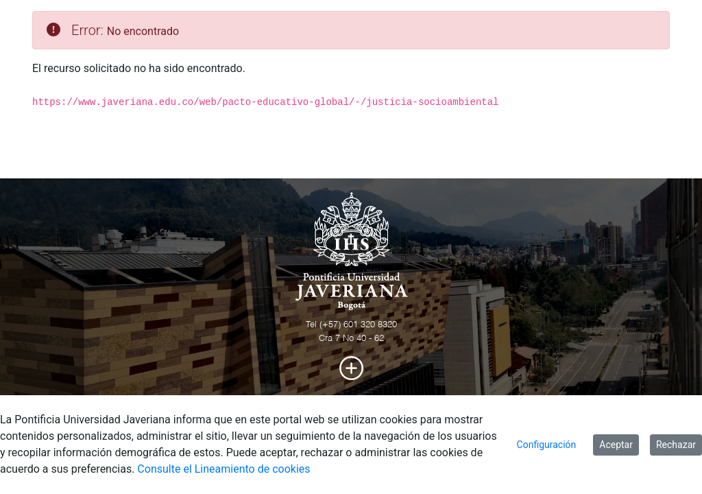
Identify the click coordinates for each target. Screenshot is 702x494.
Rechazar (676, 444)
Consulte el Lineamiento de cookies (223, 468)
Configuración (547, 444)
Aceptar (616, 444)
